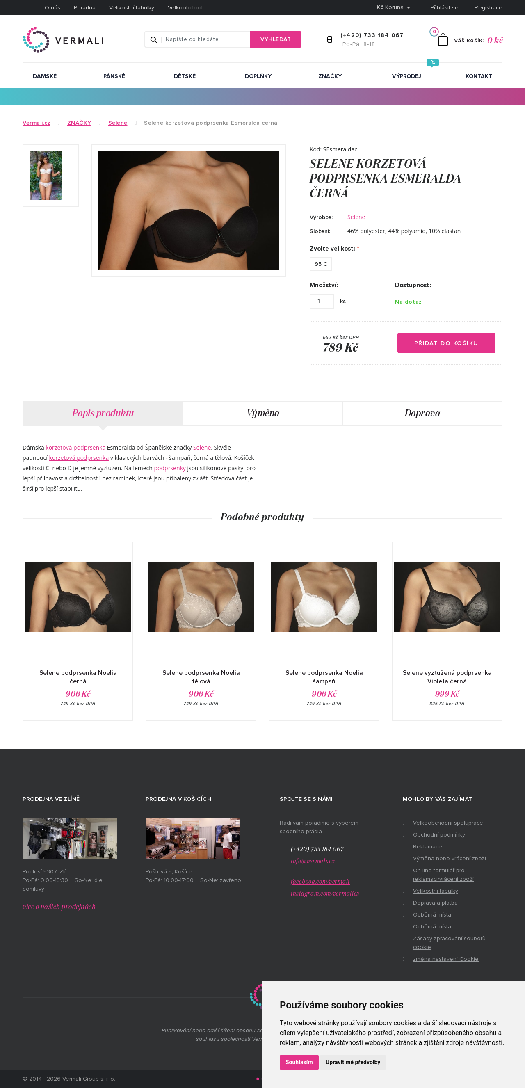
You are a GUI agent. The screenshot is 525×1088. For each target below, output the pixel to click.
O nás (52, 7)
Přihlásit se (445, 7)
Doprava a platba (435, 902)
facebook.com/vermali (320, 882)
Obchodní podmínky (439, 834)
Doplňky (258, 76)
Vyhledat (275, 39)
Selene (356, 217)
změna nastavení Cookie (446, 958)
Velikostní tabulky (131, 7)
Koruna (391, 7)
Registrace (488, 7)
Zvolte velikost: (332, 248)
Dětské (185, 76)
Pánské (114, 76)
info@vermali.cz (313, 861)
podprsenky (170, 468)
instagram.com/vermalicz (325, 894)
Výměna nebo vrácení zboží (449, 858)
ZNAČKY (330, 76)
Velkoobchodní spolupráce (448, 822)
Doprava (423, 413)
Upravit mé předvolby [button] (353, 1062)
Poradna (85, 7)
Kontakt (479, 76)
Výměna (263, 413)
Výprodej (406, 76)
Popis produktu (103, 413)
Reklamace (427, 846)
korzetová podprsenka (75, 447)
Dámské (45, 76)
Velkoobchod (185, 7)
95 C (321, 264)
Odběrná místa (432, 914)
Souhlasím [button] (299, 1062)
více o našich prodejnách (59, 907)
